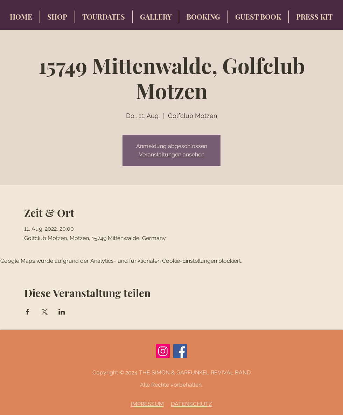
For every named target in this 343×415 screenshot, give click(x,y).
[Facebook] (180, 351)
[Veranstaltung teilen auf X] (44, 312)
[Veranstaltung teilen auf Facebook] (27, 312)
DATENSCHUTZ (191, 404)
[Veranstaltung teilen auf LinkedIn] (61, 312)
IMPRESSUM (147, 404)
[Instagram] (163, 351)
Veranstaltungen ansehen (171, 154)
